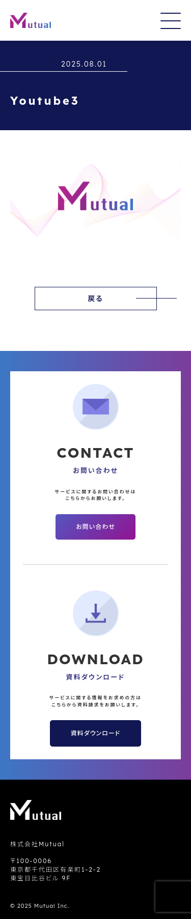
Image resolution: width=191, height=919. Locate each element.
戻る (95, 298)
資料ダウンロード (95, 733)
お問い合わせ (95, 526)
